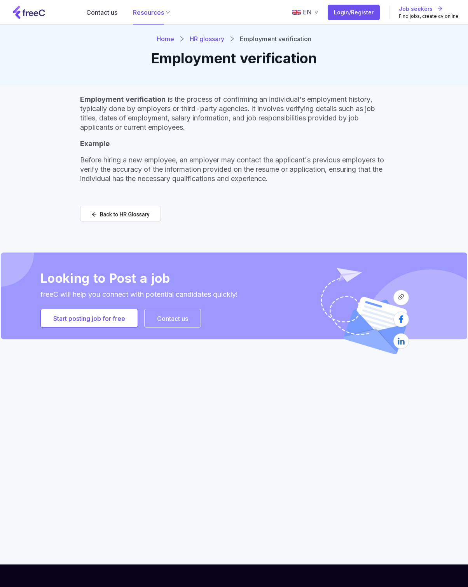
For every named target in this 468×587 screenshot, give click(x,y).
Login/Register (354, 12)
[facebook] (401, 322)
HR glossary (207, 39)
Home (165, 39)
